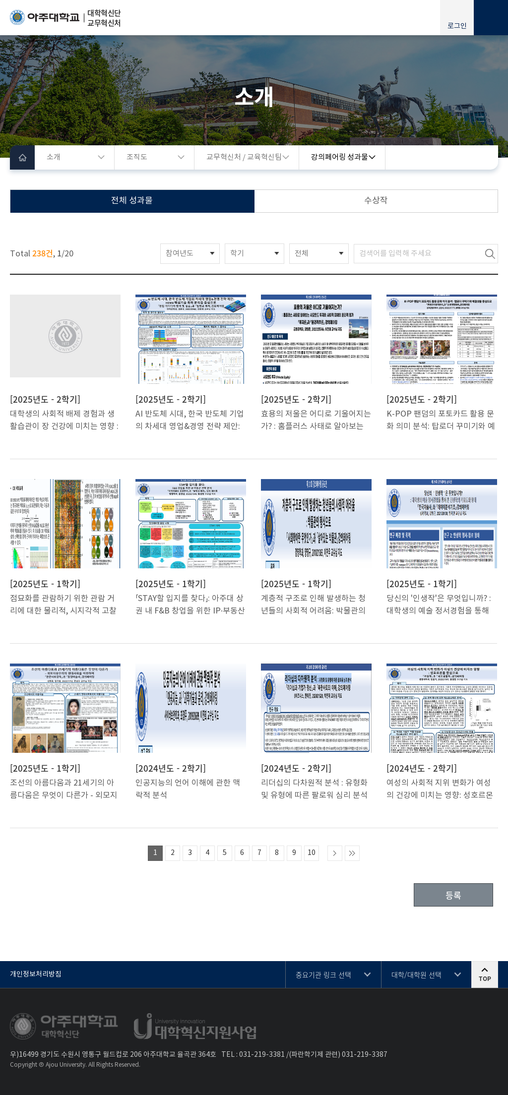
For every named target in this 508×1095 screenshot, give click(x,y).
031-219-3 (256, 1055)
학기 (237, 253)
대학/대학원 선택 (416, 974)
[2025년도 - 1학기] (45, 583)
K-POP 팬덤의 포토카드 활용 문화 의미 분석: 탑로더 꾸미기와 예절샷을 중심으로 (440, 421)
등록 (453, 895)
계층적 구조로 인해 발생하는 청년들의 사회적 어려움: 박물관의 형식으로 (313, 605)
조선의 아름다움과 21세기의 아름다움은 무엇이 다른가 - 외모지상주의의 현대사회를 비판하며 (64, 790)
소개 (54, 157)
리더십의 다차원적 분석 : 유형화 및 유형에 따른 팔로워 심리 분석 (314, 789)
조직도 (137, 157)
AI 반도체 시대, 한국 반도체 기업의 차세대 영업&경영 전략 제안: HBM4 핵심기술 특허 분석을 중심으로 (189, 421)
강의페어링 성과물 (339, 157)
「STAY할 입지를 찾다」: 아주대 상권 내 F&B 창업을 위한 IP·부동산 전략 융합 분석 (190, 605)
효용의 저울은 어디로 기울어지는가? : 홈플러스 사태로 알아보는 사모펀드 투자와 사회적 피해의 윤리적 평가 (316, 421)
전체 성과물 (132, 201)
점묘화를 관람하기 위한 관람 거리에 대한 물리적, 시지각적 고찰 (63, 604)
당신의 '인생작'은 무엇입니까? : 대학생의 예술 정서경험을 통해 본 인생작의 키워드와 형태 (438, 605)
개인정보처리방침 (36, 974)
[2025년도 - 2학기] (45, 399)
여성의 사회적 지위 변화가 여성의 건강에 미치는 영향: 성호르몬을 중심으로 (439, 790)
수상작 (376, 201)
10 (312, 853)
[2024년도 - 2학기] (170, 768)
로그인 (457, 26)
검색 (490, 253)
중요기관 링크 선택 (323, 974)
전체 (302, 253)
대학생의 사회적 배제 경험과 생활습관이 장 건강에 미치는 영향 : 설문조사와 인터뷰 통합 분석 (64, 421)
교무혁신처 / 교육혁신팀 (244, 157)
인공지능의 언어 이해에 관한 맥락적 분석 (187, 789)
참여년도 (179, 253)
